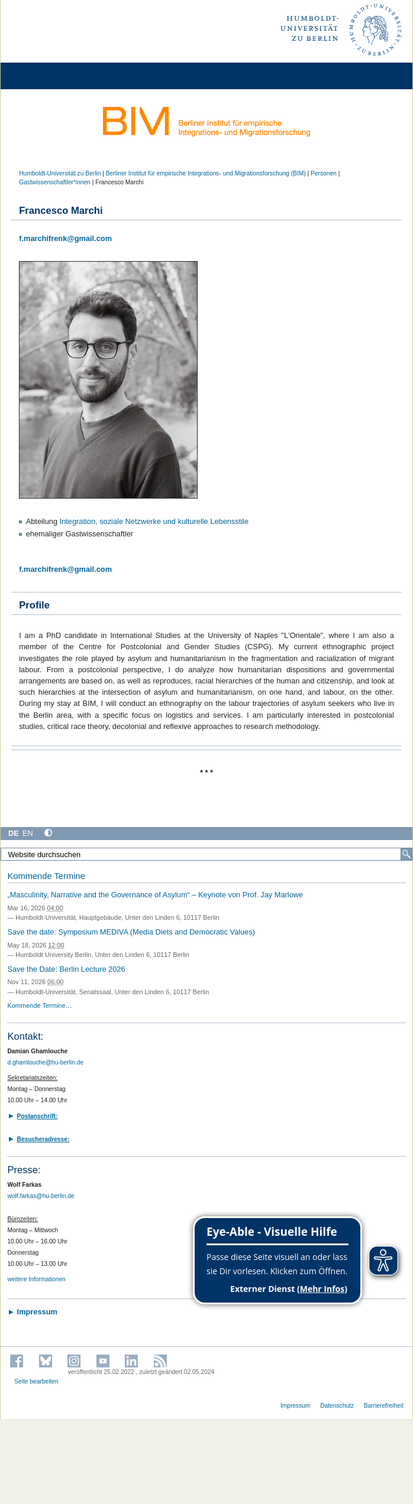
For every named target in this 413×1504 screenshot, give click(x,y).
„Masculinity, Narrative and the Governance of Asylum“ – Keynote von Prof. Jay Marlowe (155, 894)
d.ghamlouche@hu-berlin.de (45, 1062)
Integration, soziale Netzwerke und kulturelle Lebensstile (154, 521)
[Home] (42, 76)
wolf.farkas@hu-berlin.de (40, 1196)
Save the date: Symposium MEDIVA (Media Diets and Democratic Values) (130, 931)
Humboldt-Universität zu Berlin (60, 173)
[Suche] (406, 854)
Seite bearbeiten (36, 1381)
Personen (324, 173)
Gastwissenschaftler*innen (55, 182)
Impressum (295, 1405)
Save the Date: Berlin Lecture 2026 (66, 969)
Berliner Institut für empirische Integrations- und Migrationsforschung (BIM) (206, 173)
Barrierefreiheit (384, 1405)
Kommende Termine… (39, 1005)
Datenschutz (337, 1405)
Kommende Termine (46, 876)
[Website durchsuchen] (206, 854)
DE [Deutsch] (13, 833)
